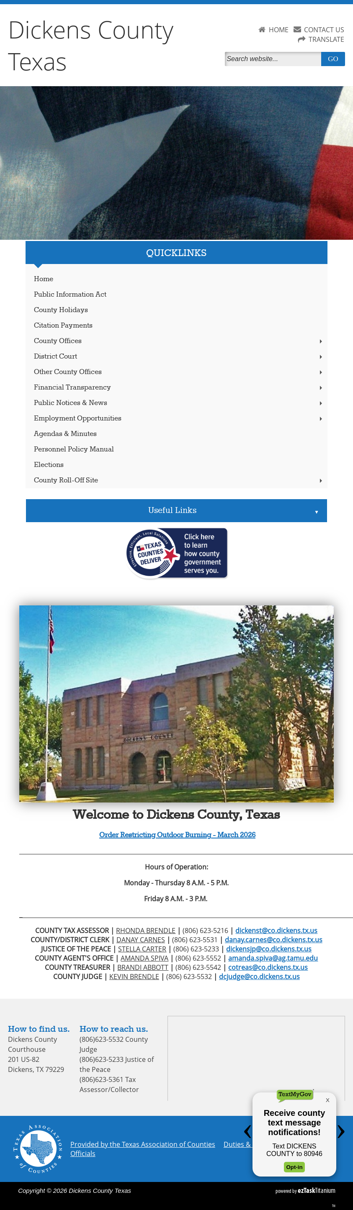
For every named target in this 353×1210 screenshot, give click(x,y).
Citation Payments (63, 325)
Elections (49, 465)
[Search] (274, 59)
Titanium (316, 1190)
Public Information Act (70, 294)
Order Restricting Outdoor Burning (155, 835)
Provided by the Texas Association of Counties (142, 1144)
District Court (179, 356)
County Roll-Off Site (179, 480)
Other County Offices (179, 372)
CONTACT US (324, 29)
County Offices (179, 341)
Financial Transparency (179, 387)
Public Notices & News (179, 403)
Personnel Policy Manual (74, 449)
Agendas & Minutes (65, 434)
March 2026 (235, 835)
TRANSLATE (326, 39)
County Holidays (61, 310)
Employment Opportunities (179, 418)
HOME (279, 29)
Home (43, 279)
